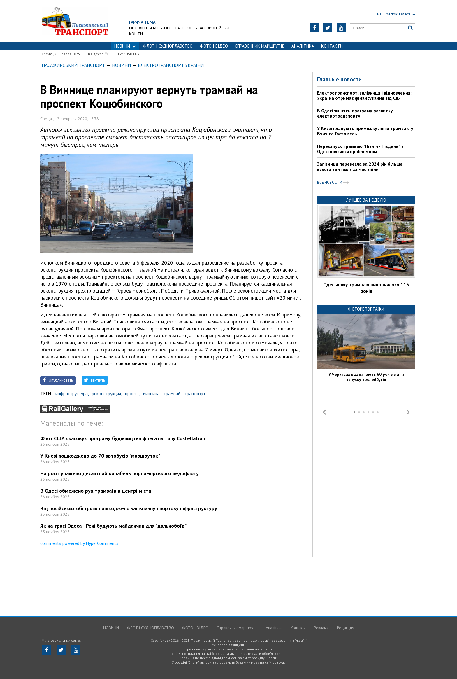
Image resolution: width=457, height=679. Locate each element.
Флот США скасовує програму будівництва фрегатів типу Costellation (122, 438)
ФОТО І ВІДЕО (214, 46)
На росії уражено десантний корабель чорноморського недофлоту (119, 473)
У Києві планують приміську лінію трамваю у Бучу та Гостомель (365, 130)
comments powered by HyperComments (79, 543)
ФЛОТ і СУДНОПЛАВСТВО (168, 46)
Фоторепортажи (366, 309)
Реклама (321, 627)
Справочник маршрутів (259, 46)
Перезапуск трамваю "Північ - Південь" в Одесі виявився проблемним (360, 148)
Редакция (345, 627)
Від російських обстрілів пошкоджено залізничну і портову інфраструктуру (128, 508)
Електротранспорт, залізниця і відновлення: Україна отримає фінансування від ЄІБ (364, 95)
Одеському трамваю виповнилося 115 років (366, 287)
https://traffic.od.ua (75, 21)
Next (408, 412)
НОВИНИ (125, 46)
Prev (324, 412)
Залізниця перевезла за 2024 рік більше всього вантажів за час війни (359, 166)
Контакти (332, 46)
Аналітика (302, 46)
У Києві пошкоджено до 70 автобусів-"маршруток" (100, 455)
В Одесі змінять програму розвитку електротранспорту (355, 113)
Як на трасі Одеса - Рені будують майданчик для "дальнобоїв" (113, 525)
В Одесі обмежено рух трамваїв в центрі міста (95, 490)
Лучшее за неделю (366, 200)
